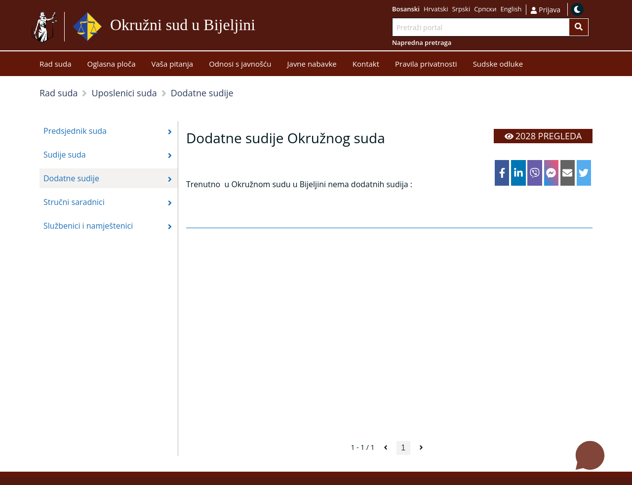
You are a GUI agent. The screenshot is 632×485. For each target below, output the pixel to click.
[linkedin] (518, 173)
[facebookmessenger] (551, 173)
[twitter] (584, 173)
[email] (567, 173)
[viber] (534, 173)
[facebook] (502, 173)
